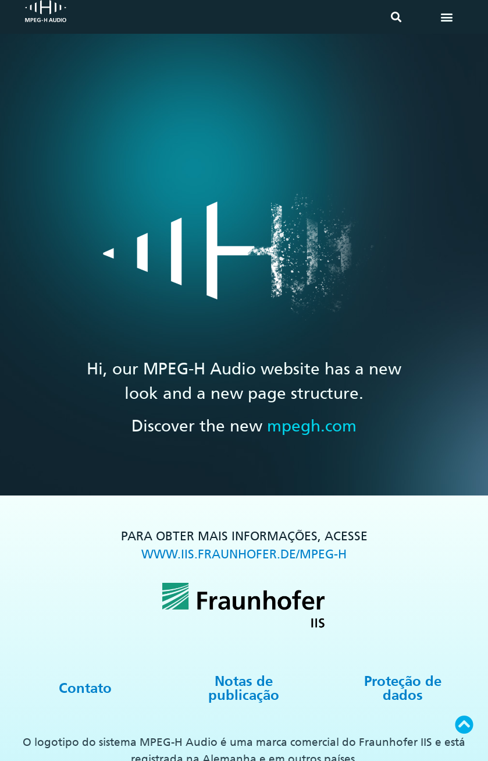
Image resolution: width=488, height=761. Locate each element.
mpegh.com (312, 426)
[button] (395, 17)
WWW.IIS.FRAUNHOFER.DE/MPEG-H (244, 554)
